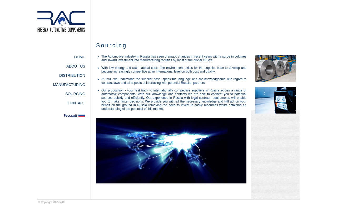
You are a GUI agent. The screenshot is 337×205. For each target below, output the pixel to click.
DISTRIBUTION (72, 75)
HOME (79, 57)
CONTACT (76, 103)
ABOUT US (75, 66)
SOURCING (75, 94)
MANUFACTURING (69, 85)
